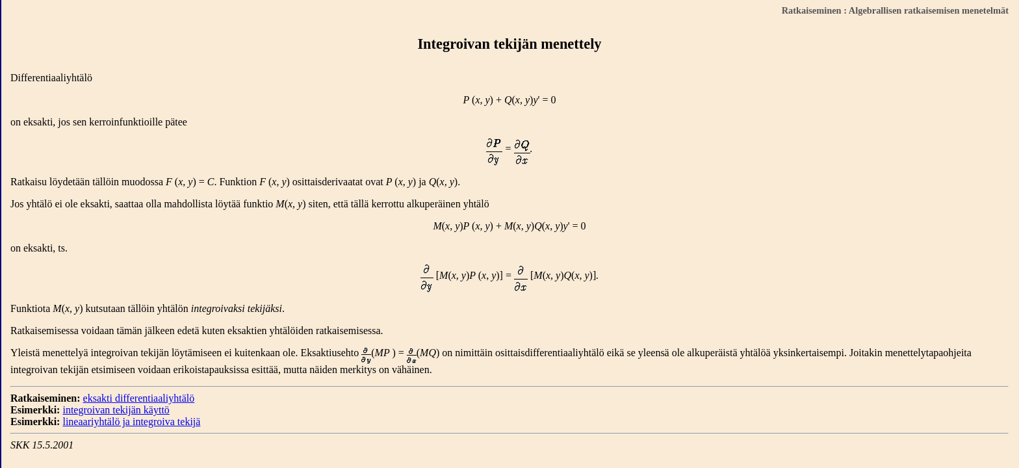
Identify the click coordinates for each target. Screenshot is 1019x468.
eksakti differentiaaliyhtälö (139, 398)
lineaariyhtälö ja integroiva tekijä (131, 421)
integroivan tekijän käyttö (115, 409)
